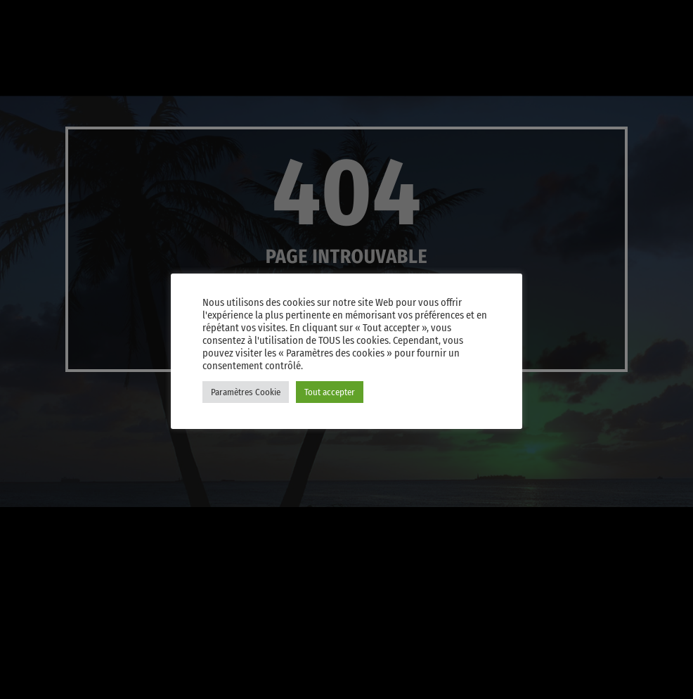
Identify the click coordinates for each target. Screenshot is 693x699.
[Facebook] (598, 19)
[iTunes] (531, 19)
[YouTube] (463, 19)
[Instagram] (564, 19)
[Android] (632, 19)
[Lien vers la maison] (35, 66)
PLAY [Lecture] (553, 66)
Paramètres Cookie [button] (245, 392)
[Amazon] (666, 19)
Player (638, 66)
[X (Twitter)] (497, 19)
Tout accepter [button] (329, 392)
